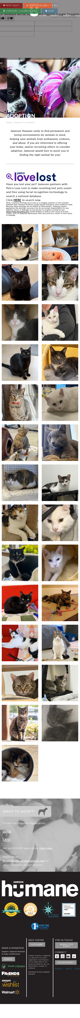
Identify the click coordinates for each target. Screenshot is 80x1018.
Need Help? (11, 5)
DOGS (7, 831)
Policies (58, 968)
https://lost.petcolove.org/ (18, 211)
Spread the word (69, 17)
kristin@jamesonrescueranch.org (23, 860)
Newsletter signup (66, 945)
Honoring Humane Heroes (20, 10)
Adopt (9, 122)
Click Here (37, 944)
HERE (17, 200)
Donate (8, 959)
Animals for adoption (24, 122)
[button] (5, 111)
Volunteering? (66, 962)
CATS (6, 839)
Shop (49, 11)
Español (55, 17)
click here (45, 848)
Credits (68, 968)
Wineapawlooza (38, 5)
